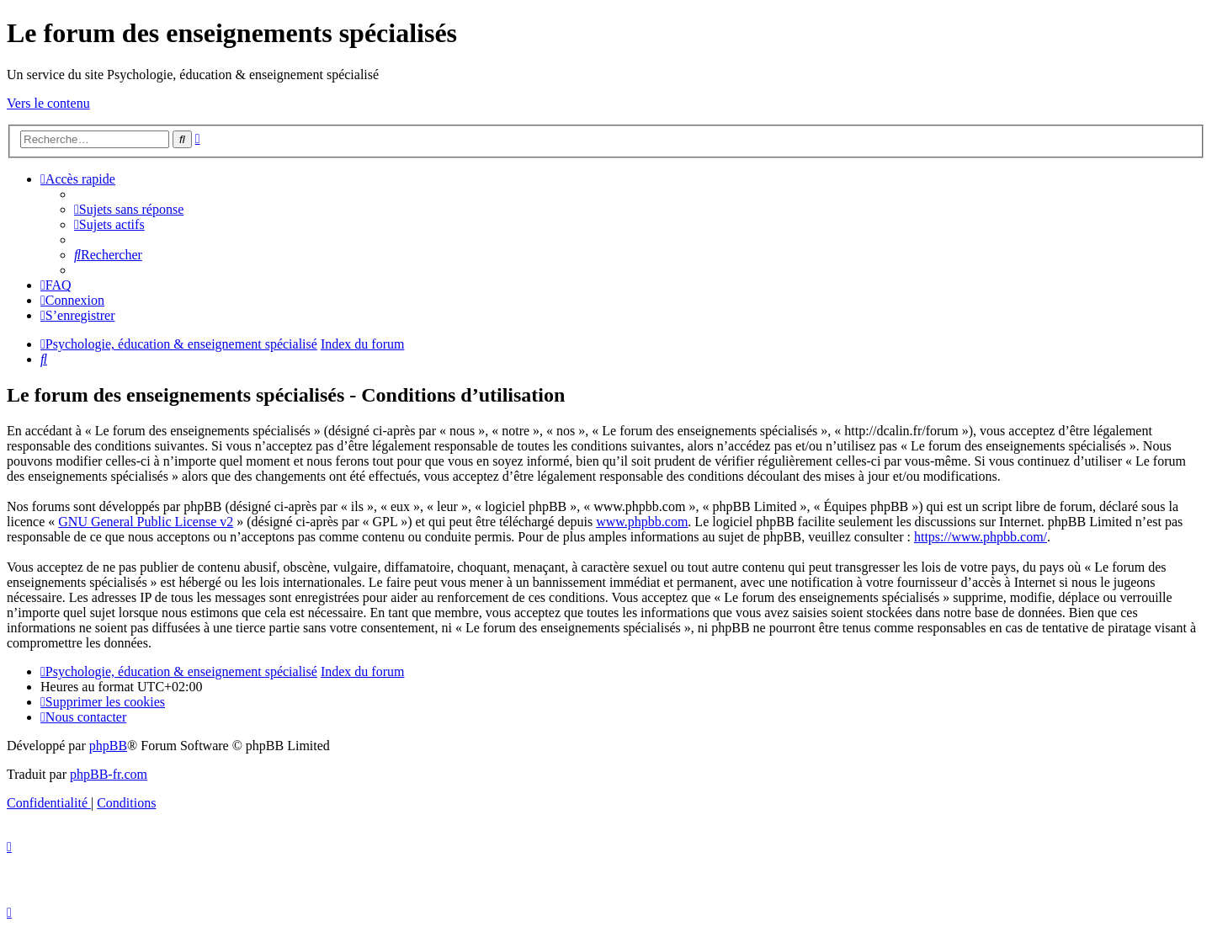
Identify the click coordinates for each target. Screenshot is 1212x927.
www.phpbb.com (642, 521)
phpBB (108, 745)
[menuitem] (128, 209)
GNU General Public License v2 (145, 521)
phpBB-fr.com (108, 774)
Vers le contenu (48, 103)
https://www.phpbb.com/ (980, 537)
